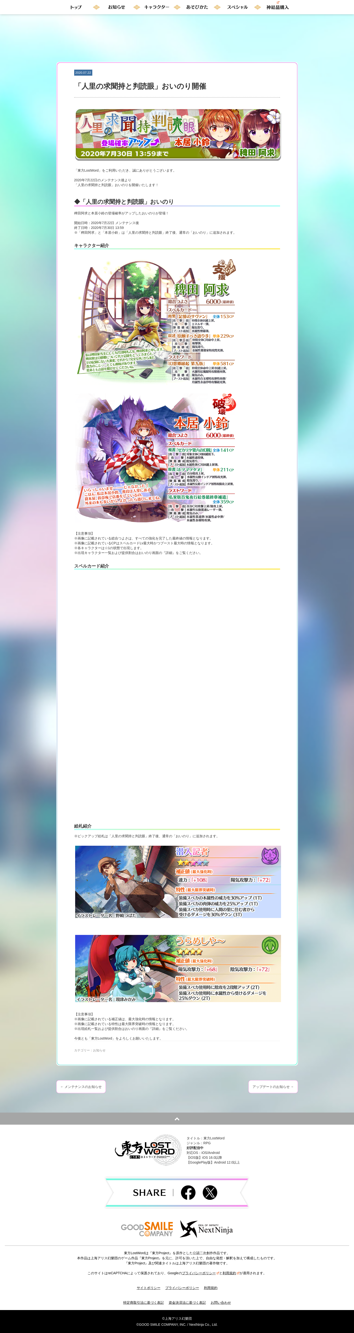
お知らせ (99, 1050)
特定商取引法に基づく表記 (143, 1302)
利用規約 (231, 1273)
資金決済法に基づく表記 (187, 1302)
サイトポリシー (148, 1288)
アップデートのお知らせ (273, 1087)
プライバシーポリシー (200, 1273)
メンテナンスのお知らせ (81, 1087)
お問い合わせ (221, 1302)
